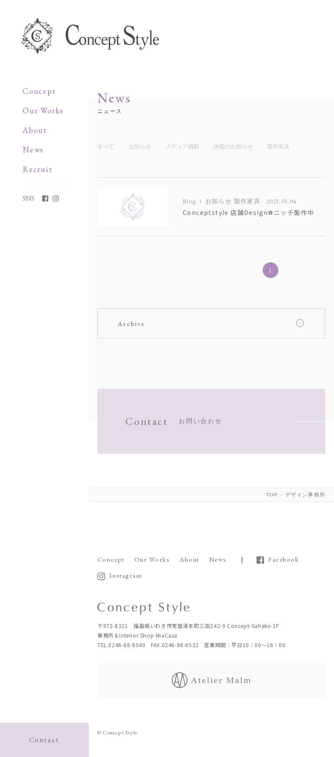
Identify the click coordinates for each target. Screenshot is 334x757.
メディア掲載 (182, 146)
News (33, 150)
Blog (190, 201)
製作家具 (278, 146)
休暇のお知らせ (233, 146)
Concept (39, 91)
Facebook (283, 558)
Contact (44, 739)
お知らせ (140, 146)
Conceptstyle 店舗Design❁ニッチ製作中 (248, 212)
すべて (105, 146)
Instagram (126, 574)
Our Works (43, 111)
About (35, 130)
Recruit (38, 169)
